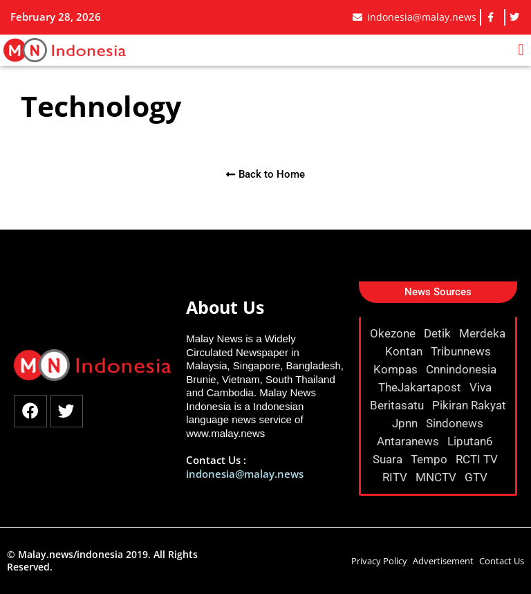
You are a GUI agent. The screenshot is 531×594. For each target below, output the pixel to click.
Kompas (396, 369)
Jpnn (406, 423)
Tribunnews (462, 351)
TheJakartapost (421, 387)
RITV (396, 477)
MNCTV (437, 477)
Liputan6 (471, 441)
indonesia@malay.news (245, 474)
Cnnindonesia (462, 369)
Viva (481, 387)
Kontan (405, 351)
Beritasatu (398, 405)
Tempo (430, 459)
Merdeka (482, 333)
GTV (477, 477)
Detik (439, 333)
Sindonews (456, 423)
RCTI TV (478, 459)
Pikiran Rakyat (469, 405)
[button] (521, 50)
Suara (389, 459)
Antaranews (409, 441)
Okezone (394, 333)
